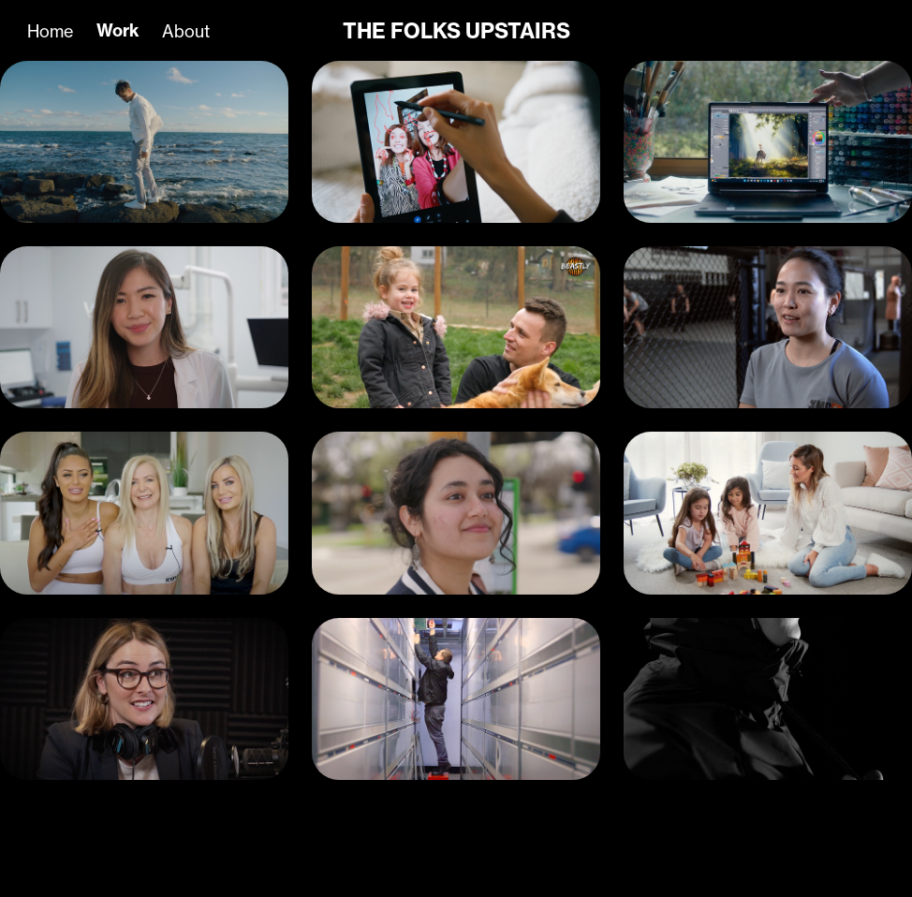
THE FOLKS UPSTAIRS (456, 31)
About (186, 31)
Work (118, 30)
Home (50, 31)
